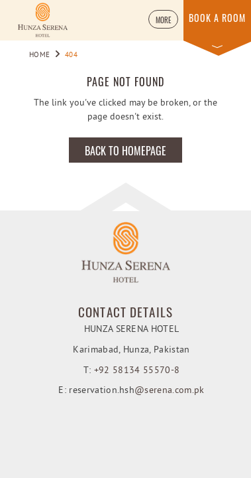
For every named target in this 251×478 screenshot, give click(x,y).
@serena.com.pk (169, 390)
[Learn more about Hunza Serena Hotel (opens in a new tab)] (42, 20)
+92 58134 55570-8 (136, 370)
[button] (163, 19)
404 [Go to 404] (71, 55)
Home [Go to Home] (40, 55)
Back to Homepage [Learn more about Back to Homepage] (125, 151)
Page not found (125, 81)
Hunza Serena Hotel (131, 329)
